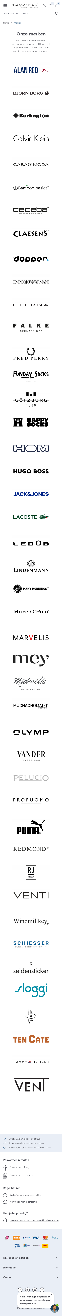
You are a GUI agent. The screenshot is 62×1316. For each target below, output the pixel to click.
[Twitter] (27, 1290)
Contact (8, 1277)
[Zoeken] (57, 13)
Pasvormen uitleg (19, 1167)
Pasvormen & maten (16, 1160)
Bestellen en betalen (16, 1257)
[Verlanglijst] (49, 5)
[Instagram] (42, 1290)
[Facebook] (20, 1290)
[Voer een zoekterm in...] (29, 13)
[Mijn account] (43, 5)
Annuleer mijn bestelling (23, 1201)
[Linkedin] (34, 1290)
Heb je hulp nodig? (15, 1213)
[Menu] (5, 5)
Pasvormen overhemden (24, 1175)
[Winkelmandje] (55, 5)
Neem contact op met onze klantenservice (34, 1220)
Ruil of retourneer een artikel (25, 1195)
